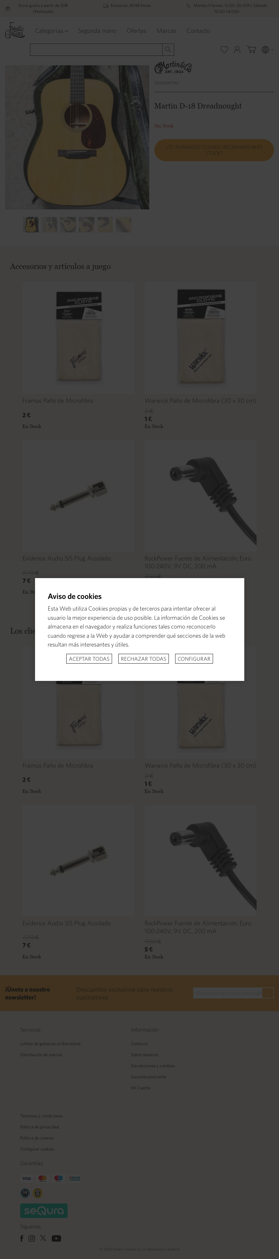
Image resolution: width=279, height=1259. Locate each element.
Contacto (198, 30)
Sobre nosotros (144, 1054)
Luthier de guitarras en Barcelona (50, 1043)
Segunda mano (97, 30)
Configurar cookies (37, 1148)
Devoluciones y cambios (153, 1065)
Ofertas (136, 30)
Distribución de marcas (41, 1054)
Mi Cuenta (140, 1087)
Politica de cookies (37, 1137)
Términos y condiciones (41, 1115)
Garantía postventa (148, 1076)
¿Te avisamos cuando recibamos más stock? (214, 150)
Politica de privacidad (39, 1126)
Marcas (166, 30)
